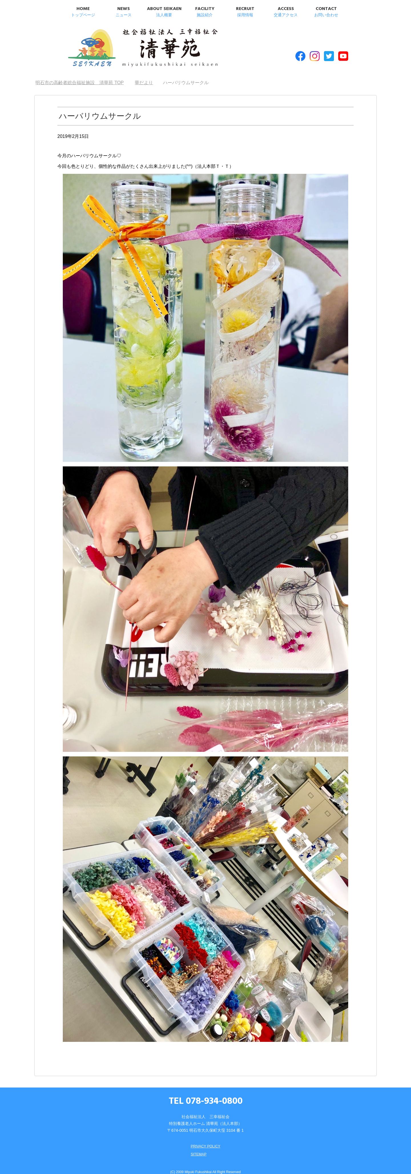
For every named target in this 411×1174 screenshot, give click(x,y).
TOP (79, 74)
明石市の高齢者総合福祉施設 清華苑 (122, 45)
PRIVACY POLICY (205, 1137)
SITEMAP (197, 1145)
